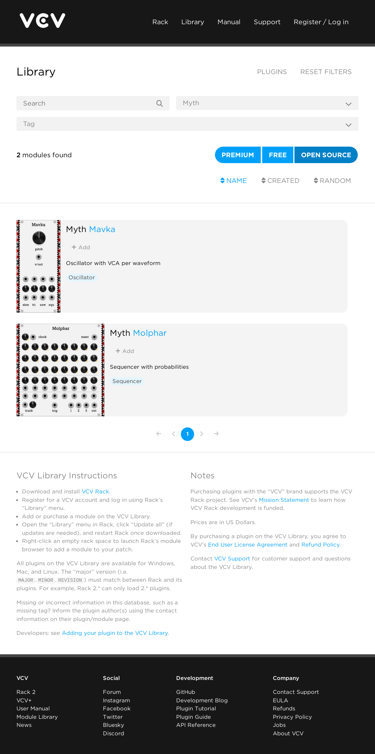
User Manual (33, 708)
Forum (112, 692)
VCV (22, 678)
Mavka (102, 229)
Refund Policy (320, 544)
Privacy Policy (292, 717)
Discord (113, 733)
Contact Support (296, 692)
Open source (326, 155)
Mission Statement (284, 500)
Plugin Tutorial (196, 708)
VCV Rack (95, 491)
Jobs (279, 725)
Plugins (272, 72)
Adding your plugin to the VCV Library (115, 633)
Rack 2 (26, 692)
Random (332, 180)
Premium (238, 155)
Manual (229, 22)
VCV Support (232, 558)
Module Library (37, 717)
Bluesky (113, 725)
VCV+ (23, 700)
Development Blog (202, 700)
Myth (76, 229)
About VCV (288, 733)
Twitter (113, 717)
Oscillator (81, 277)
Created (280, 180)
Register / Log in (321, 22)
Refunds (284, 708)
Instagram (116, 700)
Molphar (150, 333)
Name (233, 180)
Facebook (117, 708)
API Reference (196, 725)
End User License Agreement (247, 544)
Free (278, 155)
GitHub (185, 692)
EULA (280, 700)
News (23, 725)
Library (192, 22)
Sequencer (127, 381)
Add (80, 247)
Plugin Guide (193, 717)
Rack (160, 22)
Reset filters (326, 72)
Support (267, 22)
